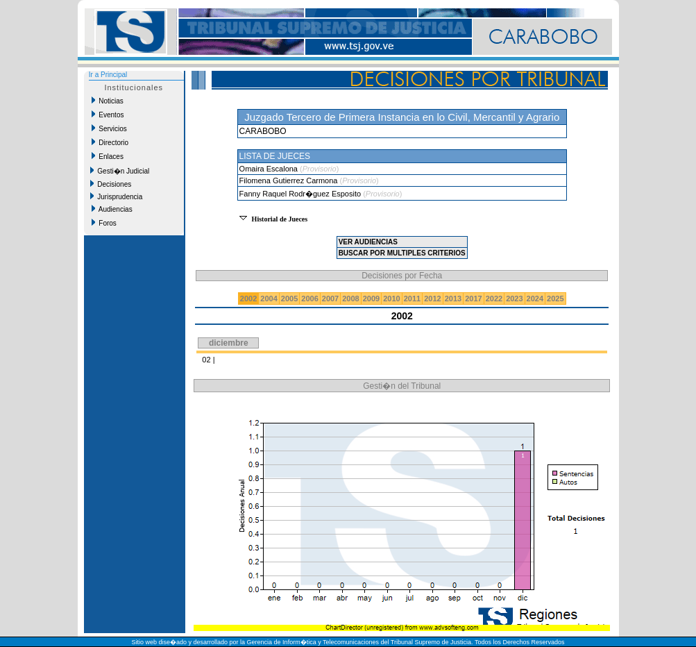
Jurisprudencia (116, 196)
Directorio (110, 142)
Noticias (108, 100)
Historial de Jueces (280, 219)
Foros (104, 223)
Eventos (108, 114)
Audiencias (112, 209)
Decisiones (110, 184)
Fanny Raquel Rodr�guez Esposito (301, 194)
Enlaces (108, 156)
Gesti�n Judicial (120, 171)
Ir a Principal (108, 74)
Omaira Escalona (269, 169)
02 (206, 359)
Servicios (109, 128)
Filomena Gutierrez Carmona (289, 180)
